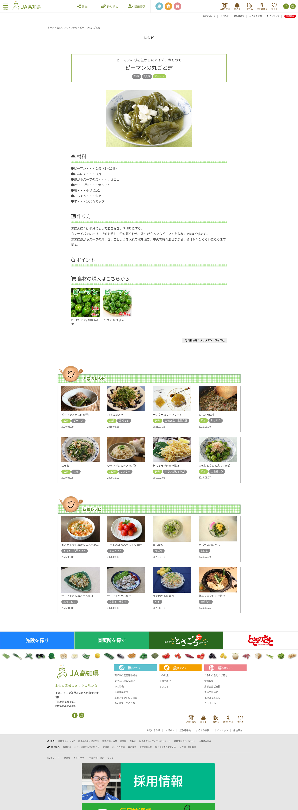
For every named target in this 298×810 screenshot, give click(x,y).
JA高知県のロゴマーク (184, 745)
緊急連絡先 (239, 16)
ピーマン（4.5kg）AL (114, 320)
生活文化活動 (211, 696)
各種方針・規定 (96, 762)
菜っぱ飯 (158, 544)
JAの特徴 (119, 690)
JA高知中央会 (204, 745)
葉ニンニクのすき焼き (213, 599)
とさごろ (164, 690)
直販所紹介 (165, 685)
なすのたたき (115, 414)
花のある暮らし (213, 701)
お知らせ (224, 16)
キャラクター (80, 762)
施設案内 (290, 16)
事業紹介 (67, 751)
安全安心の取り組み (125, 685)
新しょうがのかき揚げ (167, 465)
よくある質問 (255, 16)
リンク (110, 762)
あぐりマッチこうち (125, 707)
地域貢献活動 (145, 751)
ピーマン (159, 76)
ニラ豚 (65, 465)
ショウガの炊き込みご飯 (123, 465)
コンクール (210, 707)
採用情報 (137, 6)
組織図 (123, 745)
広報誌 (106, 751)
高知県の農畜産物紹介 (126, 679)
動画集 (67, 762)
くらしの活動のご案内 (216, 679)
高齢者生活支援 (213, 690)
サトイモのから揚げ (120, 599)
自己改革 (132, 751)
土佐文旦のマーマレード (168, 414)
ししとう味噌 (207, 414)
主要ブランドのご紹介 (126, 701)
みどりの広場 (118, 751)
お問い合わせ (209, 16)
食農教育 (209, 685)
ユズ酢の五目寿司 (164, 599)
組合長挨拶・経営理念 (88, 745)
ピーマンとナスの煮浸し (77, 414)
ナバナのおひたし (210, 544)
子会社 (133, 745)
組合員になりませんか (165, 751)
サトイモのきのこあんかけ (78, 599)
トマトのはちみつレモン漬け (125, 544)
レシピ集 (164, 679)
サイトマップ (273, 16)
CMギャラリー (54, 762)
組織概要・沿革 (109, 745)
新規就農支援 (121, 696)
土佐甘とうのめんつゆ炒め (216, 465)
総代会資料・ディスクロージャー (154, 745)
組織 (82, 6)
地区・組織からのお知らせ (86, 751)
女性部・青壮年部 (187, 751)
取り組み (109, 6)
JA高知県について (66, 745)
